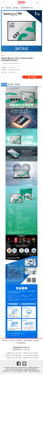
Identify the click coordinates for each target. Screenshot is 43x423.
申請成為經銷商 (20, 343)
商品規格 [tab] (10, 84)
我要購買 (32, 77)
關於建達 (5, 340)
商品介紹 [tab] (4, 84)
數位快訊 (12, 340)
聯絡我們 (36, 340)
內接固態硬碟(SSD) (26, 8)
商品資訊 (8, 8)
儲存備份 (16, 8)
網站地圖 (19, 340)
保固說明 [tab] (17, 84)
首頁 (2, 8)
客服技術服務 (28, 340)
